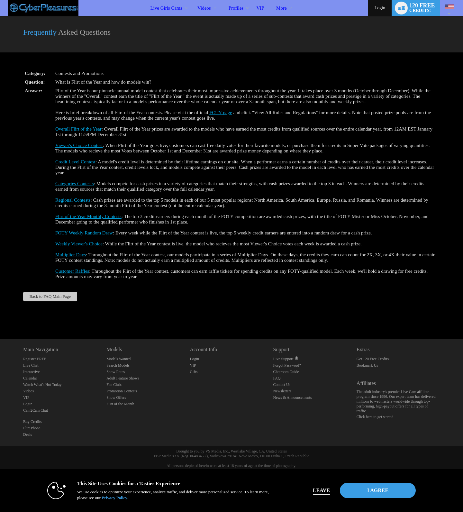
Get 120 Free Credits (373, 359)
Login (380, 7)
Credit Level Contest (75, 161)
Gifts (193, 372)
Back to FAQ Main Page (50, 296)
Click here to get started (375, 417)
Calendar (30, 378)
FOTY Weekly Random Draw (84, 232)
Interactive (31, 372)
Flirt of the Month (120, 404)
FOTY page (220, 112)
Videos (204, 8)
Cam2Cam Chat (35, 410)
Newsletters (282, 391)
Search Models (118, 365)
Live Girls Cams (166, 8)
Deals (27, 434)
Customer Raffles (72, 271)
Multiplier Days (70, 254)
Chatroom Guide (286, 372)
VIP (260, 8)
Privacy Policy (114, 497)
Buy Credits (32, 421)
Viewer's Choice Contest (79, 145)
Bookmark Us (367, 365)
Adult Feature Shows (122, 378)
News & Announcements (292, 397)
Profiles (236, 8)
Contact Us (282, 384)
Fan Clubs (114, 384)
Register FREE (34, 359)
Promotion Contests (121, 391)
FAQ (277, 378)
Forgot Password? (287, 365)
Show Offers (116, 397)
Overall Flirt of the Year (78, 129)
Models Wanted (118, 359)
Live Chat (31, 365)
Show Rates (115, 372)
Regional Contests (73, 200)
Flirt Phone (32, 428)
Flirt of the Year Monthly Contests (88, 216)
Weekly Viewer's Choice (79, 243)
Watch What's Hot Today (42, 384)
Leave (321, 490)
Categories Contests (74, 183)
